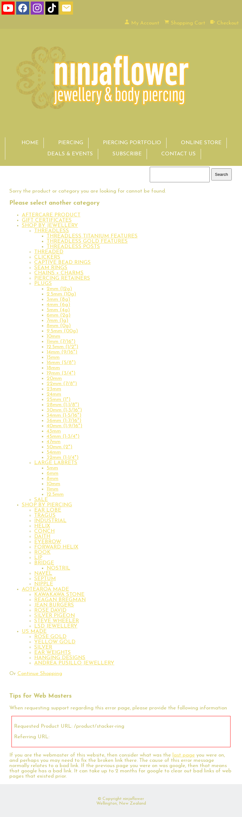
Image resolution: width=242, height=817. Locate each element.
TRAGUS (45, 515)
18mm (53, 368)
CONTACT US (178, 154)
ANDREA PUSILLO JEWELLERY (74, 663)
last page (183, 755)
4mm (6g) (58, 304)
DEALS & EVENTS (70, 154)
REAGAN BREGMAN (60, 599)
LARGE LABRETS (55, 462)
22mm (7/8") (62, 383)
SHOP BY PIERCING (47, 505)
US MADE (34, 631)
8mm (52, 478)
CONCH (44, 531)
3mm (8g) (58, 299)
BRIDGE (44, 563)
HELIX (42, 526)
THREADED (48, 252)
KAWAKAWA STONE (59, 594)
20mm (54, 378)
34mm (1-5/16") (64, 415)
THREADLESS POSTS (73, 246)
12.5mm (55, 494)
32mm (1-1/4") (63, 457)
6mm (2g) (59, 315)
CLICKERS (47, 257)
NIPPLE (43, 584)
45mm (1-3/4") (63, 436)
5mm (52, 468)
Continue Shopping (39, 673)
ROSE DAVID (50, 610)
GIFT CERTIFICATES (47, 220)
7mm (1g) (57, 320)
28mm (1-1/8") (63, 404)
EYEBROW (47, 541)
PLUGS (43, 283)
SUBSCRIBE (127, 154)
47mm (54, 441)
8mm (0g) (59, 325)
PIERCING (70, 142)
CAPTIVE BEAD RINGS (62, 262)
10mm (53, 336)
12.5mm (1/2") (62, 346)
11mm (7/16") (61, 341)
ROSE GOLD (50, 636)
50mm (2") (59, 447)
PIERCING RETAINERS (62, 278)
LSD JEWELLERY (55, 626)
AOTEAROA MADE (45, 589)
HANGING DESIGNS (59, 657)
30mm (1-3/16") (64, 410)
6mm (52, 473)
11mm (52, 489)
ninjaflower (133, 799)
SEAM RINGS (50, 267)
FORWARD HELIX (56, 547)
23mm (54, 389)
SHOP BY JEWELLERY (50, 225)
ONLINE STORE (201, 142)
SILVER (43, 647)
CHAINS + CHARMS (59, 273)
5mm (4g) (58, 310)
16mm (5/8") (61, 362)
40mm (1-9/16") (64, 425)
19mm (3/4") (61, 373)
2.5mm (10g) (61, 294)
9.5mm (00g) (62, 331)
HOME (30, 142)
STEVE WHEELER (56, 621)
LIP (38, 557)
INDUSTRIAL (50, 520)
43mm (54, 431)
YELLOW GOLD (54, 642)
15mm (53, 357)
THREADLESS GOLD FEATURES (87, 241)
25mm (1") (59, 399)
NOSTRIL (58, 568)
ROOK (42, 552)
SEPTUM (45, 578)
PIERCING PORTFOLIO (132, 142)
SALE (41, 499)
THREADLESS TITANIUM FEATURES (92, 236)
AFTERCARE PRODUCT (51, 215)
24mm (54, 394)
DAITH (42, 536)
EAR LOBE (47, 510)
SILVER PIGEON (54, 615)
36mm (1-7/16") (64, 420)
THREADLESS (51, 230)
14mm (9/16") (62, 352)
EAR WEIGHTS (52, 652)
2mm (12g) (59, 288)
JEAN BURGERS (54, 605)
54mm (54, 452)
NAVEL (43, 573)
